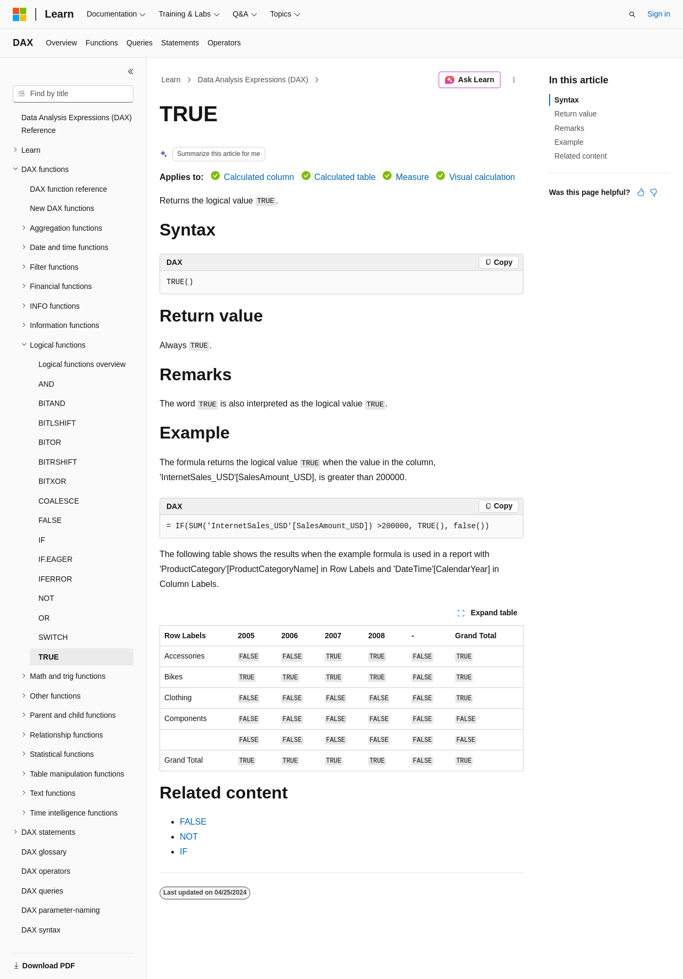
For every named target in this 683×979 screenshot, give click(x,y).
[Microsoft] (20, 14)
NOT (189, 836)
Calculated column (259, 177)
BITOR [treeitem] (49, 419)
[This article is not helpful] (653, 192)
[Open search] (632, 14)
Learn (171, 79)
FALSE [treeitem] (50, 497)
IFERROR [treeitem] (55, 556)
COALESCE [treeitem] (58, 478)
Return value (575, 113)
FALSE (193, 821)
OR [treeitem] (44, 595)
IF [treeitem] (41, 517)
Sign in (658, 14)
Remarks (569, 128)
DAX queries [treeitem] (42, 868)
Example (568, 142)
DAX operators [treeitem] (45, 848)
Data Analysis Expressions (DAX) (253, 79)
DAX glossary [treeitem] (44, 829)
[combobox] (73, 94)
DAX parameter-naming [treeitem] (60, 887)
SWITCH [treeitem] (53, 614)
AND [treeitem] (46, 361)
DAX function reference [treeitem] (68, 166)
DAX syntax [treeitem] (40, 907)
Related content (580, 156)
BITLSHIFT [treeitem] (57, 400)
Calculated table (345, 177)
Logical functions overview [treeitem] (81, 341)
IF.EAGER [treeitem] (55, 536)
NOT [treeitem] (46, 575)
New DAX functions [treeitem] (62, 185)
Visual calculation (482, 177)
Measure (412, 177)
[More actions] (514, 80)
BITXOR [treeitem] (52, 458)
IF (183, 851)
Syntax (566, 100)
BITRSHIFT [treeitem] (57, 439)
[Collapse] (131, 71)
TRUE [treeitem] (48, 634)
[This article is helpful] (640, 192)
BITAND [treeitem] (51, 380)
